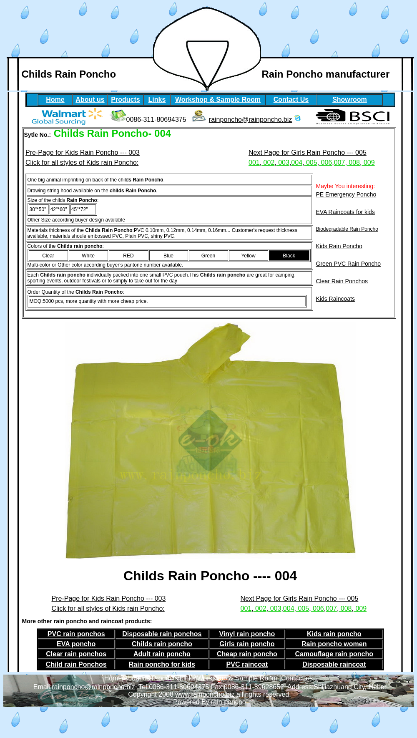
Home (113, 678)
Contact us (297, 678)
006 (325, 162)
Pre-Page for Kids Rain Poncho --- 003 (82, 152)
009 (368, 162)
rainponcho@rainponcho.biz (250, 119)
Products (165, 678)
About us (136, 678)
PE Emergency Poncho (346, 194)
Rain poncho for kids (162, 664)
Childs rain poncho (162, 643)
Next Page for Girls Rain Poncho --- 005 (308, 152)
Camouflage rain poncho (334, 653)
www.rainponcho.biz (204, 694)
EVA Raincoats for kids (345, 212)
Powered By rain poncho (209, 701)
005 (310, 162)
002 (267, 162)
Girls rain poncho (246, 643)
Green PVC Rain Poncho (348, 263)
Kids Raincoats (335, 298)
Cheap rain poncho (247, 653)
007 (339, 162)
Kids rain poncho (334, 633)
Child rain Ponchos (76, 664)
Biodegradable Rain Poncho (347, 229)
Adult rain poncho (162, 653)
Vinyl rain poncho (247, 633)
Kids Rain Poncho (339, 246)
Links (187, 678)
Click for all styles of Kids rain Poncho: (81, 162)
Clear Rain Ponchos (342, 281)
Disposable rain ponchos (161, 633)
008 (353, 162)
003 (282, 162)
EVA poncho (76, 643)
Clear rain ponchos (76, 653)
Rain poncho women (334, 643)
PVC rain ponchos (76, 633)
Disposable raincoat (334, 664)
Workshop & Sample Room (238, 678)
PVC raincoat (247, 664)
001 (254, 162)
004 (296, 162)
